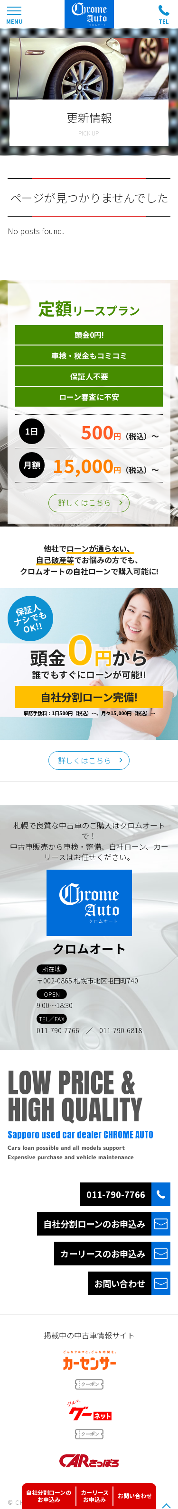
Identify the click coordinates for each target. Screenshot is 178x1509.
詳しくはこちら (84, 502)
